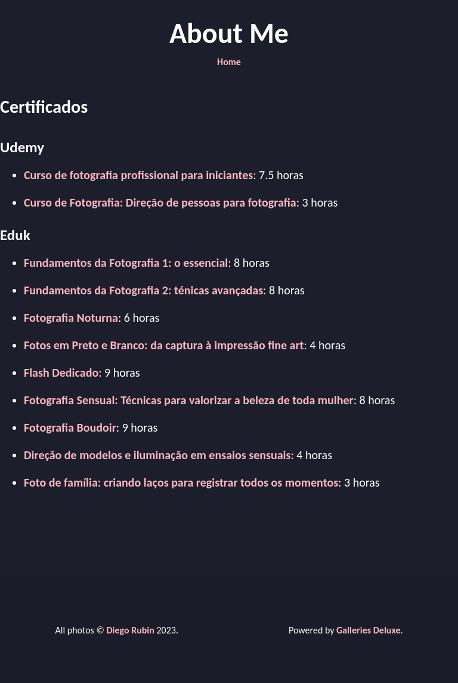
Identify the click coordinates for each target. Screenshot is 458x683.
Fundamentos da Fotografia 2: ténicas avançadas (143, 290)
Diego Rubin (130, 630)
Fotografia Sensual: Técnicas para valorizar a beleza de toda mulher (189, 400)
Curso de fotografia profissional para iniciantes (138, 175)
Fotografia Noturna (71, 317)
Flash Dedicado (61, 372)
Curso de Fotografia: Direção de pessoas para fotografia (160, 202)
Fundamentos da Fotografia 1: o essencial (126, 263)
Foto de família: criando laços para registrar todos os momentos (181, 482)
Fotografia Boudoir (70, 427)
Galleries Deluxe (368, 630)
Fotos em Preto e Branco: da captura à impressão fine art (164, 345)
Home (229, 61)
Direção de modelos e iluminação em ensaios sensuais (157, 455)
